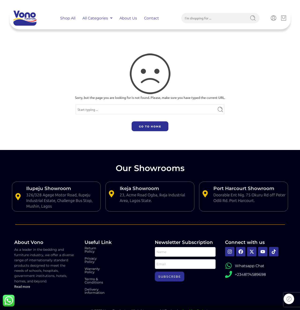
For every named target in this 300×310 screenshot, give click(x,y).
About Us (128, 18)
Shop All (67, 18)
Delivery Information (102, 276)
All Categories (97, 18)
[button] (97, 18)
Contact (151, 18)
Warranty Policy (98, 262)
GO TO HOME (150, 126)
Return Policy (96, 248)
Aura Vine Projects (195, 304)
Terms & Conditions (101, 269)
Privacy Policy (96, 255)
